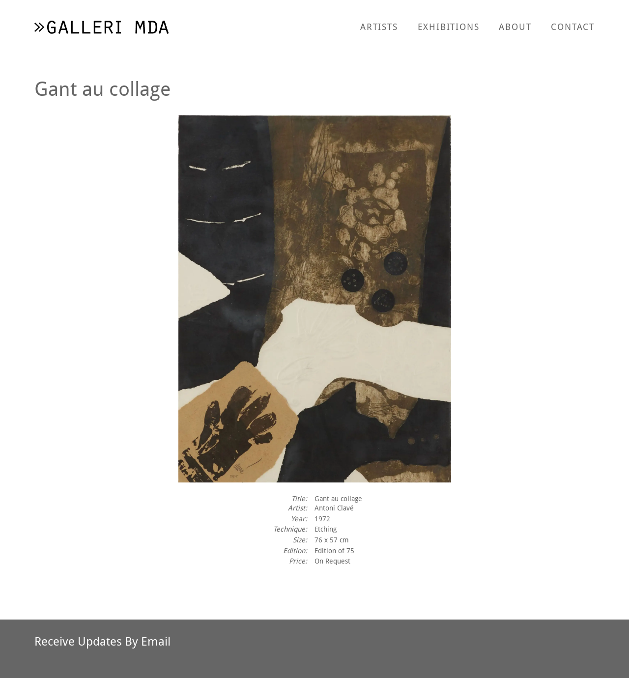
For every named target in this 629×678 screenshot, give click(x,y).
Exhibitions (449, 26)
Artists (379, 26)
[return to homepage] (101, 27)
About (515, 26)
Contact (573, 26)
